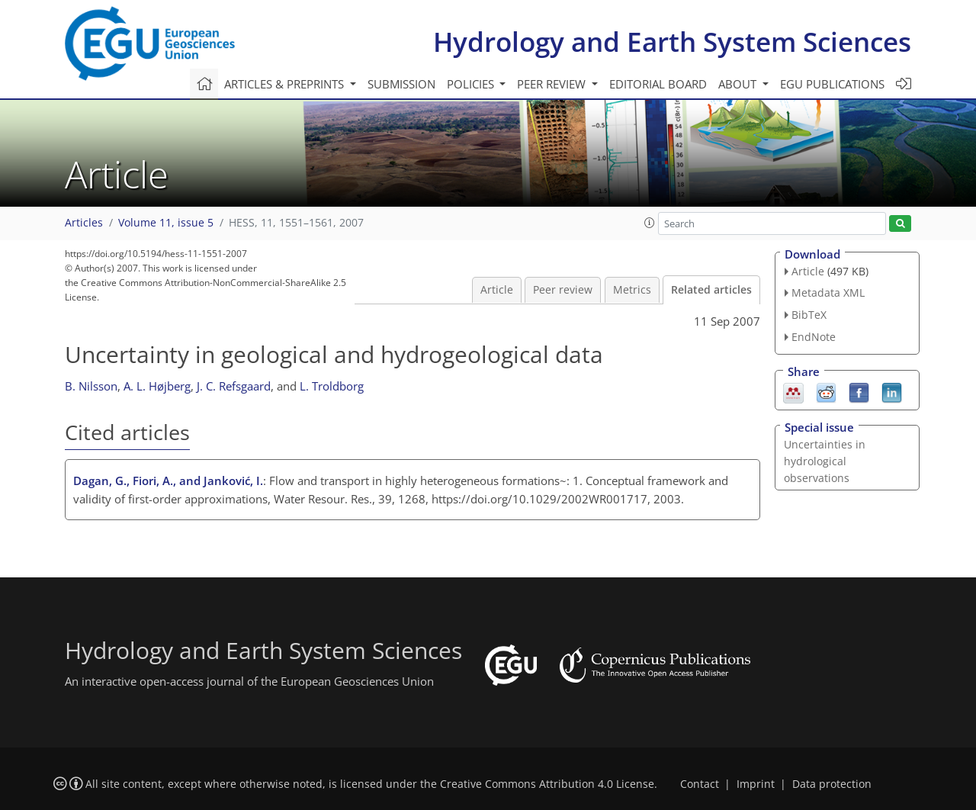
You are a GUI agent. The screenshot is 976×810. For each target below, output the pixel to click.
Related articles (711, 290)
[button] (649, 223)
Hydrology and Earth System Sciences (672, 41)
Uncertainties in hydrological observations (824, 461)
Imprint (756, 784)
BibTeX (809, 314)
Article (496, 290)
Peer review (562, 290)
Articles (84, 223)
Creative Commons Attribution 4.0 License (547, 784)
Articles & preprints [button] (285, 84)
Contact (699, 784)
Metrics (632, 290)
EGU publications (832, 84)
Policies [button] (472, 84)
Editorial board (658, 84)
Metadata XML (828, 292)
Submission (401, 84)
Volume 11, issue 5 (166, 223)
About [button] (738, 84)
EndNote (813, 336)
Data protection (832, 784)
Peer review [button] (553, 84)
